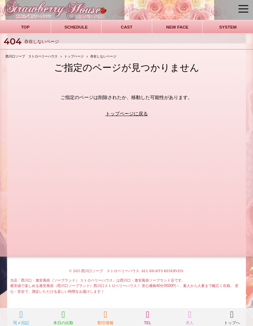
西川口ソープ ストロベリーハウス (110, 271)
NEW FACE (177, 27)
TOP (25, 27)
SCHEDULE (76, 27)
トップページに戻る (126, 113)
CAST (127, 27)
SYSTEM (228, 27)
